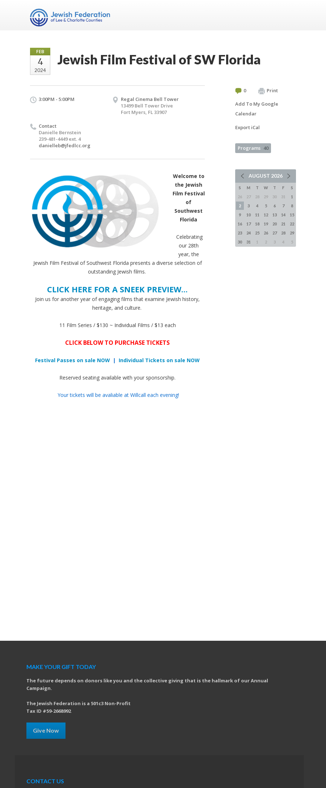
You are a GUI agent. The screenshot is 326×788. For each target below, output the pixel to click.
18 (257, 223)
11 (257, 214)
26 (266, 232)
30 (240, 242)
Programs (253, 148)
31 (248, 242)
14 (283, 214)
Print (268, 90)
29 (292, 232)
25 (257, 232)
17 (248, 223)
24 (248, 232)
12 (266, 214)
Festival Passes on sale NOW (72, 360)
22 (292, 223)
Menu (287, 15)
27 (274, 232)
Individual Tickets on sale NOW (159, 360)
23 (240, 232)
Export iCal (247, 127)
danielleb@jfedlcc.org (64, 145)
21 (283, 223)
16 (240, 223)
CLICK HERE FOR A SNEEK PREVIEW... (117, 289)
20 (274, 223)
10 (248, 214)
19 (266, 223)
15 (292, 214)
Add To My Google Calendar (256, 109)
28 (283, 232)
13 (274, 214)
